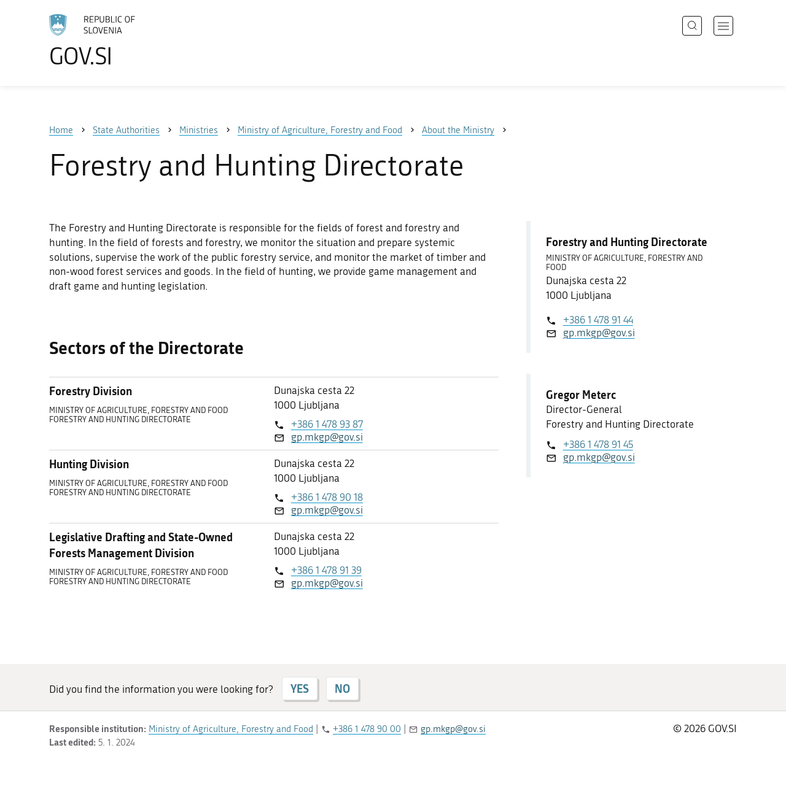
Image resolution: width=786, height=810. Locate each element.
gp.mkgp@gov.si (327, 437)
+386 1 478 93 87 (327, 424)
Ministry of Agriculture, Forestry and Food (231, 729)
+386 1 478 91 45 (598, 444)
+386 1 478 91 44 (598, 320)
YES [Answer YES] (299, 688)
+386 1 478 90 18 (327, 497)
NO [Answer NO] (342, 688)
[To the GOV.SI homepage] (126, 40)
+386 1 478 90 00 (367, 729)
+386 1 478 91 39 (326, 570)
